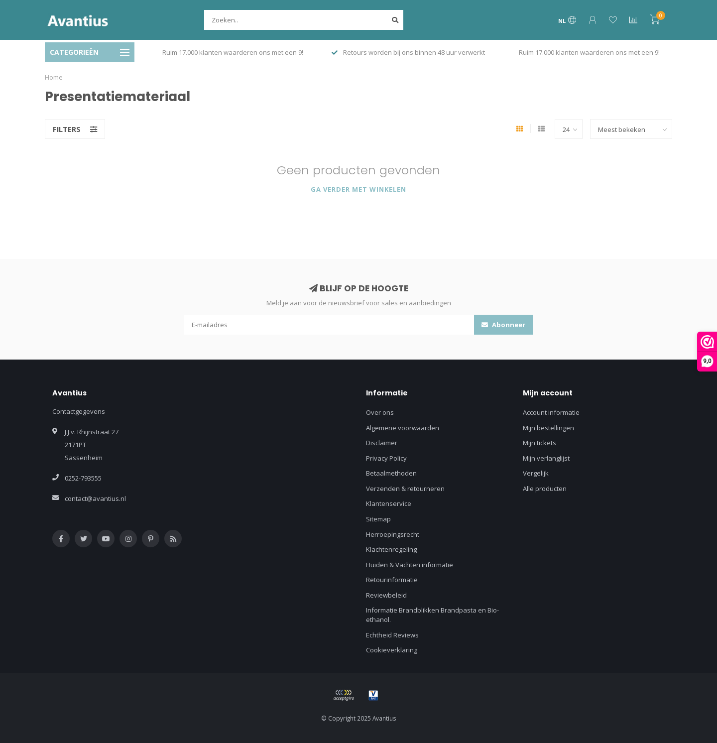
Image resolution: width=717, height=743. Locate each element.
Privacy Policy (386, 458)
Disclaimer (381, 442)
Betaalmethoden (391, 473)
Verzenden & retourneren (405, 488)
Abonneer (503, 324)
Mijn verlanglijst (546, 458)
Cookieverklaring (391, 649)
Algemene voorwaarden (402, 427)
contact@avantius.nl (95, 498)
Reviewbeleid (386, 595)
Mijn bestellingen (548, 427)
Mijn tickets (539, 442)
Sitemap (378, 518)
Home (54, 77)
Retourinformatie (392, 579)
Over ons (380, 412)
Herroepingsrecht (392, 534)
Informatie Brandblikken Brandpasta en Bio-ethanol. (432, 615)
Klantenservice (388, 503)
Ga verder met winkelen (358, 189)
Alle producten (545, 488)
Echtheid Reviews (392, 634)
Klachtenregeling (391, 549)
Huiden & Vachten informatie (409, 564)
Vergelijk (536, 473)
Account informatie (551, 412)
